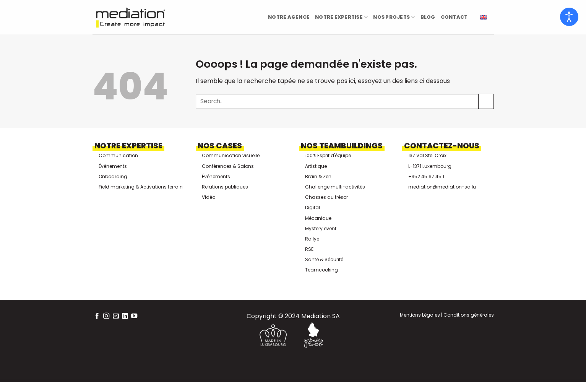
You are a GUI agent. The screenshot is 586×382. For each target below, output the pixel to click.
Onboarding (113, 176)
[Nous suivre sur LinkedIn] (125, 316)
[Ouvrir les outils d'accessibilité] (569, 17)
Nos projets (394, 17)
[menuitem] (483, 17)
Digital (312, 207)
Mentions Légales (420, 315)
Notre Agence (289, 17)
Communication (118, 155)
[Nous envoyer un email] (116, 316)
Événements (113, 166)
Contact (454, 17)
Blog (427, 17)
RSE (309, 249)
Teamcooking (321, 270)
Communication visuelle (231, 155)
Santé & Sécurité (324, 259)
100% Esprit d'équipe (328, 155)
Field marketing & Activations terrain (141, 187)
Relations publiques (225, 187)
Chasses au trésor (326, 197)
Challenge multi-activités (335, 187)
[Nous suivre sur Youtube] (134, 316)
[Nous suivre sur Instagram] (106, 316)
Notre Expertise (341, 17)
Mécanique (318, 218)
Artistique (316, 166)
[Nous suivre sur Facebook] (97, 316)
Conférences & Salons (228, 166)
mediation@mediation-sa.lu (442, 187)
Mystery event (320, 228)
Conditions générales (468, 315)
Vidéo (208, 197)
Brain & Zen (318, 176)
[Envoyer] (485, 101)
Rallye (312, 239)
